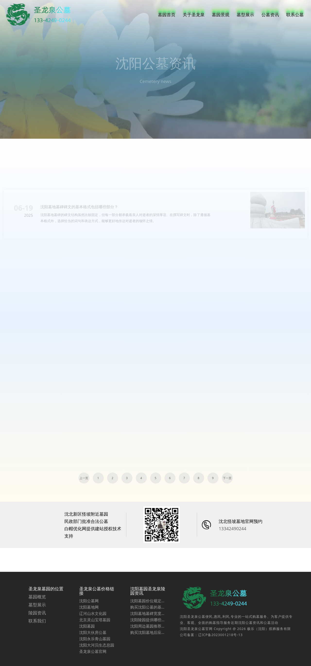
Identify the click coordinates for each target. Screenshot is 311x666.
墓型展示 (37, 622)
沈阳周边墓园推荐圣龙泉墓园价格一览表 (147, 643)
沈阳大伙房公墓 (92, 649)
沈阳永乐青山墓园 (94, 656)
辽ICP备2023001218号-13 (220, 651)
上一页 (83, 478)
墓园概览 (37, 614)
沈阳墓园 (87, 643)
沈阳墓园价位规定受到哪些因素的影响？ (147, 618)
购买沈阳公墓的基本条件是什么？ (147, 624)
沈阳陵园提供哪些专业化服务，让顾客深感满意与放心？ (147, 637)
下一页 (227, 478)
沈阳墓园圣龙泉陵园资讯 (147, 608)
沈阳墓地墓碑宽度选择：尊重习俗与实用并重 (147, 630)
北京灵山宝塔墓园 (94, 637)
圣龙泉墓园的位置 (45, 606)
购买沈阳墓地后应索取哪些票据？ (147, 649)
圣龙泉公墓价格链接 (96, 608)
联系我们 (37, 638)
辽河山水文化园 (92, 630)
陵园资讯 (37, 630)
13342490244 (232, 528)
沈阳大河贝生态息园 (96, 662)
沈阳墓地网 (89, 624)
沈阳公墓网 (89, 618)
